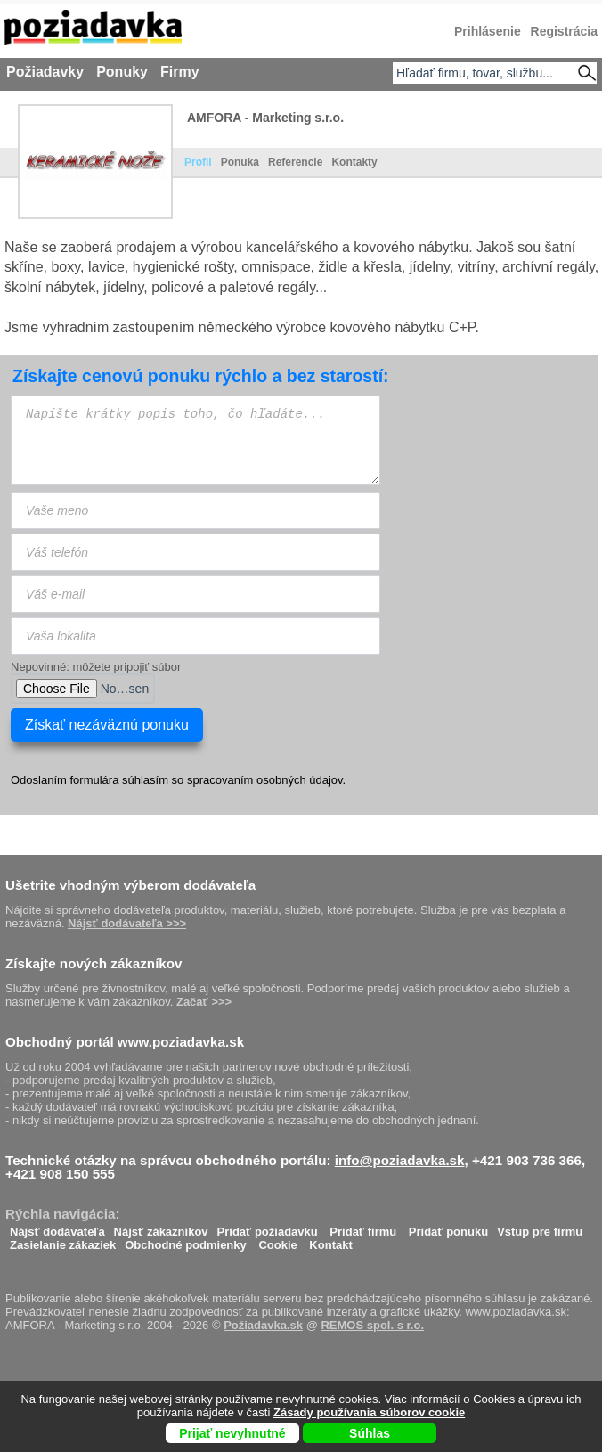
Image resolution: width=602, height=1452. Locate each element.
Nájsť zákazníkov (161, 1227)
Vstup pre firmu (539, 1227)
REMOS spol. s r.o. (372, 1325)
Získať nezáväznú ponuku (107, 724)
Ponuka (240, 162)
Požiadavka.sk (263, 1325)
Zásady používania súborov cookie (369, 1412)
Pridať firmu (362, 1227)
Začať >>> (204, 1001)
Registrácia (564, 31)
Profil (198, 162)
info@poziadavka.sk (400, 1160)
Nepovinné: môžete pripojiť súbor (96, 666)
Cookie (277, 1240)
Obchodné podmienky (186, 1240)
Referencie (295, 162)
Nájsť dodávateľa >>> (127, 923)
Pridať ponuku (448, 1227)
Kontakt (330, 1240)
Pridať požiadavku (267, 1227)
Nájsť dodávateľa (57, 1227)
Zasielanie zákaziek (63, 1240)
